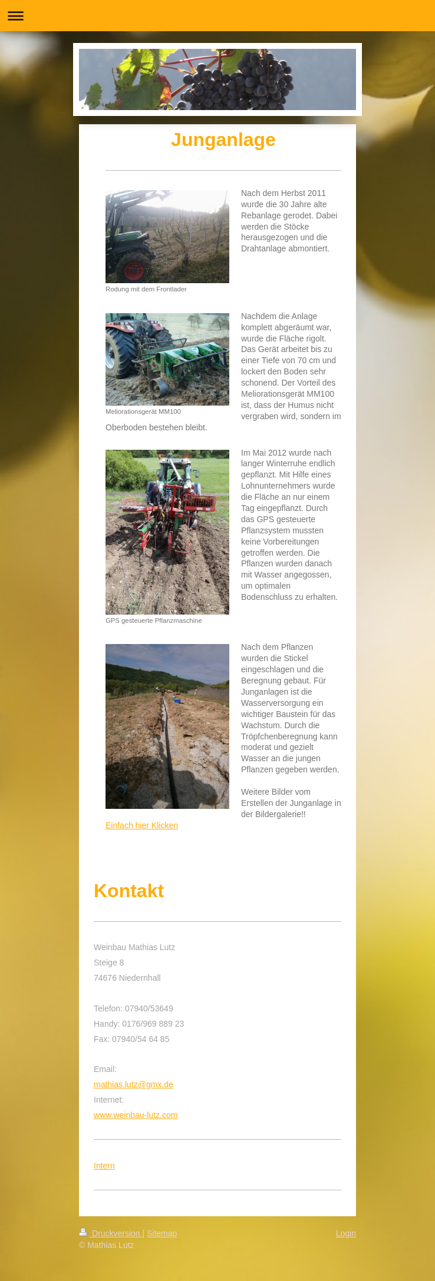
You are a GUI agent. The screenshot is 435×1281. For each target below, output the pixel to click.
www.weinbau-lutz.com (135, 1115)
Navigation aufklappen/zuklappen (217, 15)
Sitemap (162, 1233)
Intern (104, 1165)
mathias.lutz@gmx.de (133, 1084)
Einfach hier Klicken (142, 825)
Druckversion (110, 1233)
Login (346, 1233)
